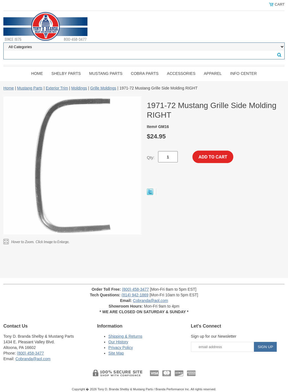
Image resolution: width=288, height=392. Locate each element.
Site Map (116, 353)
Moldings (79, 88)
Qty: (151, 157)
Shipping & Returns (125, 336)
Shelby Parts (66, 73)
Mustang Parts (105, 73)
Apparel (213, 73)
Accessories (181, 73)
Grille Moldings (103, 88)
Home (37, 73)
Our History (118, 342)
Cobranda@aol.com (150, 300)
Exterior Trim (57, 88)
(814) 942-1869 (135, 295)
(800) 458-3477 (135, 289)
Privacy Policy (120, 347)
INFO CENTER (243, 73)
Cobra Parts (144, 73)
